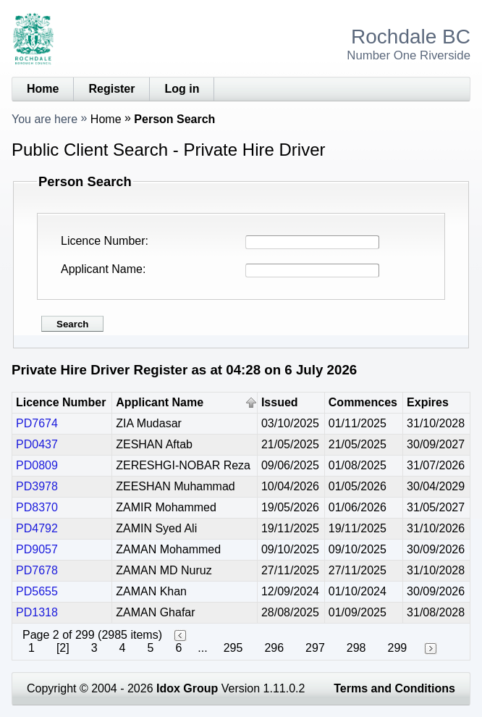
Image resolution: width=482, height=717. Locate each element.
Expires (428, 402)
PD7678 (37, 570)
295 (233, 648)
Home (43, 89)
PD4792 (37, 528)
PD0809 (37, 465)
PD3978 (37, 486)
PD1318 (37, 612)
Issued (279, 402)
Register (111, 89)
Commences (363, 402)
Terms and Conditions (394, 688)
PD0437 (37, 444)
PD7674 (37, 423)
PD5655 (37, 591)
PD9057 (37, 549)
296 (274, 648)
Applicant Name (102, 269)
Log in (181, 89)
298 (356, 648)
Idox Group (187, 688)
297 (315, 648)
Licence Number (103, 241)
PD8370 (37, 507)
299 (397, 648)
